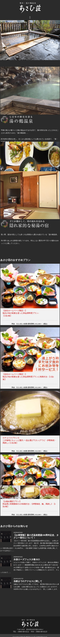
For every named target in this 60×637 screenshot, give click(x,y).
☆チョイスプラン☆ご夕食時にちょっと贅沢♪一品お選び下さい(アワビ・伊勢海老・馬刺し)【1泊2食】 (29, 440)
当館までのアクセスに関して (28, 581)
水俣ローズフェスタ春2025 (27, 559)
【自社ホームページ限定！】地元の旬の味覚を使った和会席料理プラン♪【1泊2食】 (21, 313)
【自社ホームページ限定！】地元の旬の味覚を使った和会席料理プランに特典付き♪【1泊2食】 (28, 376)
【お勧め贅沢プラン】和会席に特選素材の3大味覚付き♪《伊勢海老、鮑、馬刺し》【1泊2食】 (29, 504)
